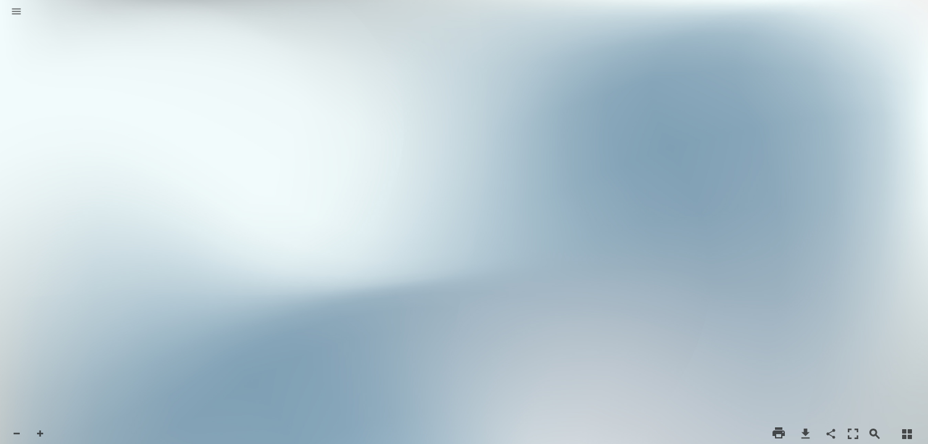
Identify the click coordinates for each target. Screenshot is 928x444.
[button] (16, 12)
